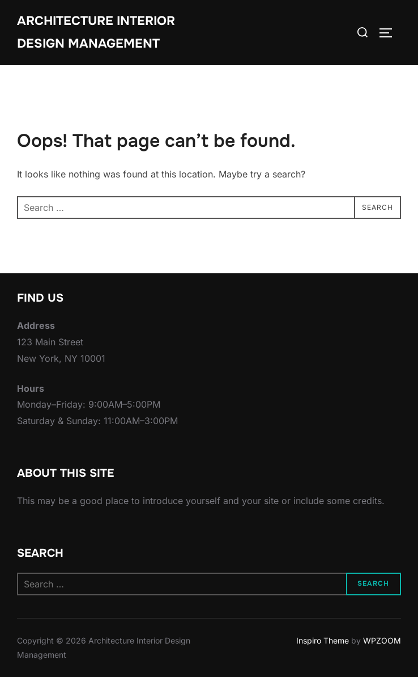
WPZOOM (382, 640)
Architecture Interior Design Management (96, 32)
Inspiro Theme (322, 640)
